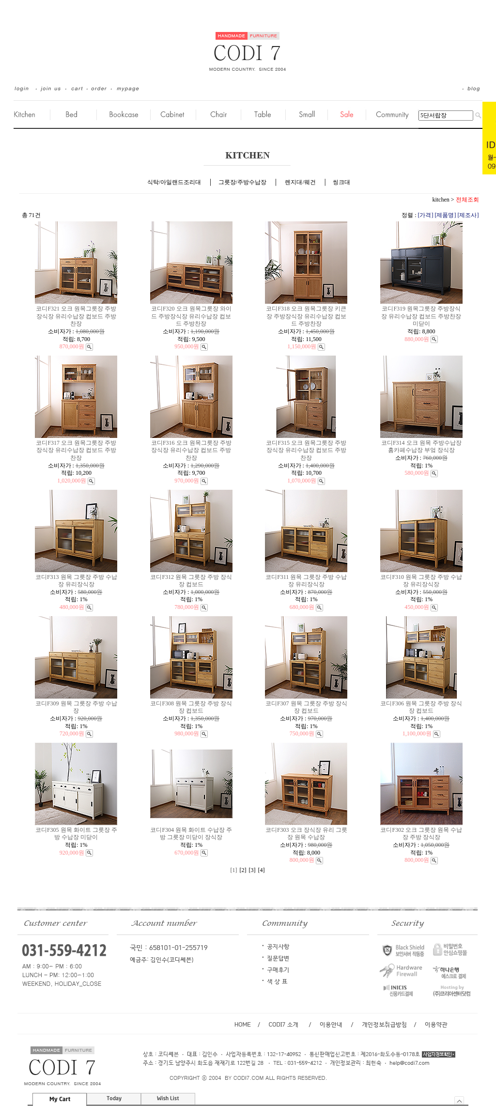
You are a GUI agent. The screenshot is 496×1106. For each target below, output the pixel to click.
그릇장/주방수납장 (242, 182)
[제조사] (468, 215)
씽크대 (341, 182)
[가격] (426, 215)
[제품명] (445, 215)
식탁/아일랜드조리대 (174, 182)
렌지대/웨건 (300, 182)
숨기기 (459, 1100)
